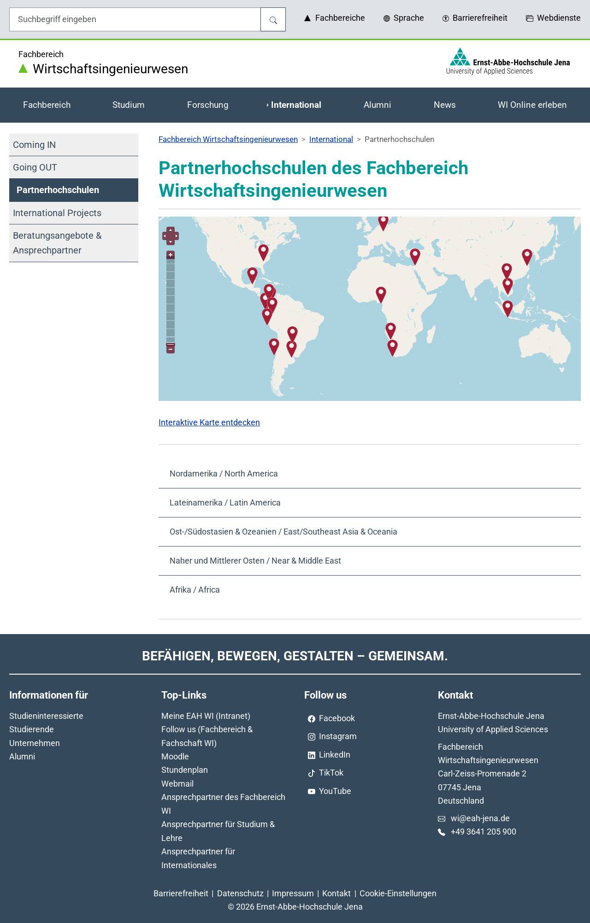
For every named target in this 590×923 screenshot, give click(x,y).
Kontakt (336, 893)
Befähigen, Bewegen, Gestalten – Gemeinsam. (295, 656)
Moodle (175, 756)
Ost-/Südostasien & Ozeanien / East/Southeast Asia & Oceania (283, 531)
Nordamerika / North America (224, 473)
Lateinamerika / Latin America (225, 502)
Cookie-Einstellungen (398, 893)
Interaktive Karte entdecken (209, 422)
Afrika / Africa (195, 589)
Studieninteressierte (46, 716)
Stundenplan (184, 770)
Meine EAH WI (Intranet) (205, 716)
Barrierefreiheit (180, 893)
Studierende (31, 729)
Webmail (177, 783)
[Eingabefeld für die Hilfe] (135, 19)
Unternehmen (34, 743)
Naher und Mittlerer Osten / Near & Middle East (255, 560)
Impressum (293, 893)
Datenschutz (240, 893)
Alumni (22, 756)
